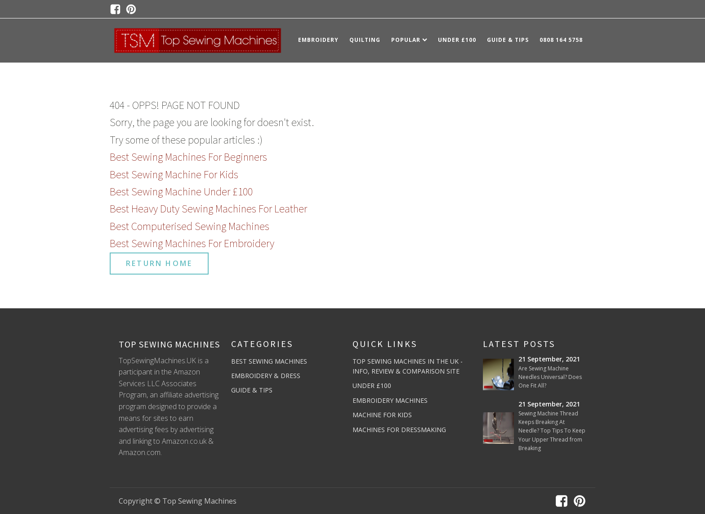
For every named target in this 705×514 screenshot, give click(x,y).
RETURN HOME (159, 263)
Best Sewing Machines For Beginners (188, 157)
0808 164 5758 (561, 40)
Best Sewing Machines (269, 361)
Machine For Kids (382, 414)
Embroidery (318, 40)
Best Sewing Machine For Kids (174, 174)
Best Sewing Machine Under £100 (181, 191)
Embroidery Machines (390, 400)
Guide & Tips (508, 40)
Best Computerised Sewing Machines (189, 226)
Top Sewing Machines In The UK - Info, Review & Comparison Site (407, 366)
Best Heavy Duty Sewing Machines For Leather (208, 209)
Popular (409, 40)
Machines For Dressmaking (399, 429)
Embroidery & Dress (265, 375)
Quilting (364, 40)
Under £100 (457, 40)
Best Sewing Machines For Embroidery (192, 243)
